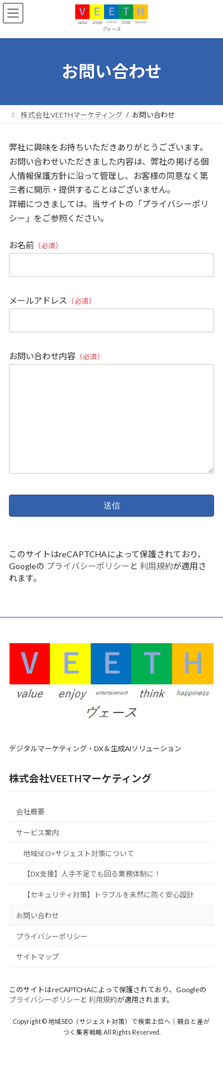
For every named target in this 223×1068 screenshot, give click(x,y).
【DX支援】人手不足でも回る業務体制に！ (92, 891)
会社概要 (30, 829)
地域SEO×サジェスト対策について (78, 870)
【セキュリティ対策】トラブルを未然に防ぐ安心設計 (108, 912)
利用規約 (156, 584)
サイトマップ (37, 974)
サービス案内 (37, 850)
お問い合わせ (37, 933)
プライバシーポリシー (88, 584)
